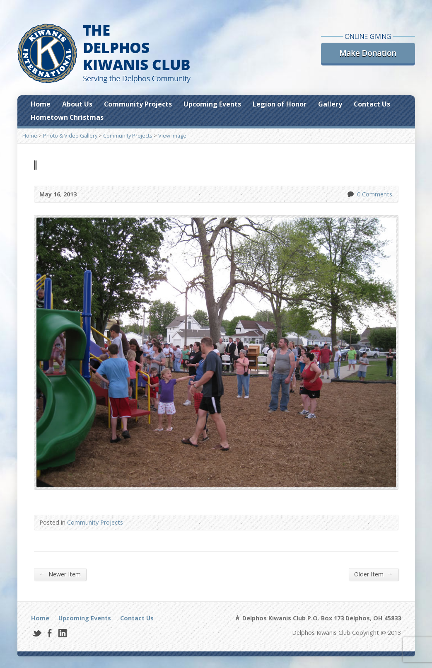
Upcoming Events (212, 104)
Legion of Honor (280, 104)
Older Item (373, 574)
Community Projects (138, 104)
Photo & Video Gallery (70, 135)
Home (41, 104)
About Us (77, 104)
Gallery (330, 104)
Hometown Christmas (67, 117)
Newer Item (60, 574)
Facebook (49, 633)
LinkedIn (62, 633)
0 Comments (350, 194)
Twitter (36, 633)
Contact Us (372, 104)
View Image (172, 135)
